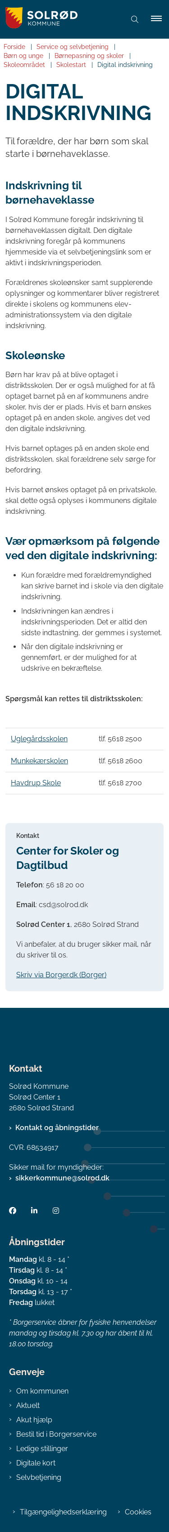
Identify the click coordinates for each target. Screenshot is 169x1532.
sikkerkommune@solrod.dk (62, 1178)
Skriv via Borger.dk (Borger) (61, 975)
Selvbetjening (38, 1477)
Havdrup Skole (36, 783)
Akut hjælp (34, 1420)
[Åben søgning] (135, 19)
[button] (160, 19)
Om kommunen (42, 1391)
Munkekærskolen (39, 761)
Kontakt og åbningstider (57, 1127)
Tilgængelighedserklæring (63, 1512)
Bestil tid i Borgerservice (56, 1434)
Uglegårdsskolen (39, 739)
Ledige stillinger (42, 1448)
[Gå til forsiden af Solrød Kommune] (39, 19)
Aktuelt (28, 1405)
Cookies (138, 1512)
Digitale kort (35, 1463)
